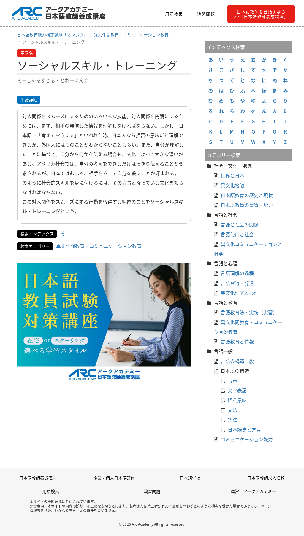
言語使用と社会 (237, 234)
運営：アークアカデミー (253, 491)
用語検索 (174, 14)
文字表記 (237, 390)
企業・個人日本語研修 (114, 478)
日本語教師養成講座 (38, 478)
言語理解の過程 (237, 273)
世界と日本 (232, 175)
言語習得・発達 (237, 282)
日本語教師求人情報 (266, 478)
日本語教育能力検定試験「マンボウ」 (52, 34)
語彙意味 (237, 400)
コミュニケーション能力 (247, 439)
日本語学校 (190, 478)
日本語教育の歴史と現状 (247, 195)
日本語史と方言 (244, 429)
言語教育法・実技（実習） (249, 312)
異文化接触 (232, 185)
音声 (232, 380)
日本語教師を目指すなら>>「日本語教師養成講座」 (261, 14)
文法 (232, 409)
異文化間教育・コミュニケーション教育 (131, 34)
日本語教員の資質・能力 (247, 204)
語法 (232, 419)
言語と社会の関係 (240, 224)
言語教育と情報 (237, 341)
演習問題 (206, 14)
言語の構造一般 (237, 360)
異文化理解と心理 (240, 292)
